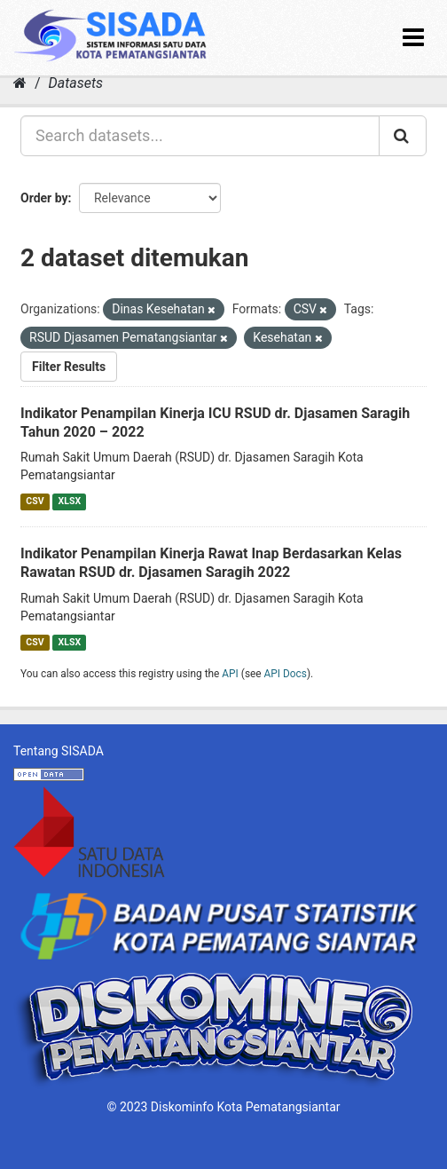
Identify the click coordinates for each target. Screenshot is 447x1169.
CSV (34, 501)
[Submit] (403, 135)
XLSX (70, 501)
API (230, 673)
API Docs (285, 673)
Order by (44, 198)
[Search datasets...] (200, 135)
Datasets (76, 83)
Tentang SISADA (58, 751)
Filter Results (69, 366)
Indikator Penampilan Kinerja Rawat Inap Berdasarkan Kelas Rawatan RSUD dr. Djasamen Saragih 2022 (211, 563)
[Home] (20, 83)
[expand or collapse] (413, 37)
